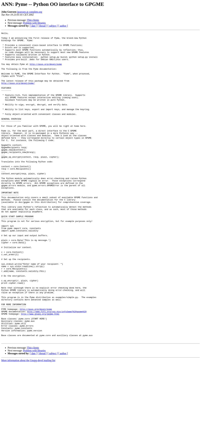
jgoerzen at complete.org (29, 11)
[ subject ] (53, 25)
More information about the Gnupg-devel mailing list (28, 422)
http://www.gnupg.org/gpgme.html (40, 370)
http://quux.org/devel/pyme (46, 70)
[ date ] (33, 25)
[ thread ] (42, 25)
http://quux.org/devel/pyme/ (18, 93)
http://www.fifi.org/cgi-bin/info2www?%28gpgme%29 (56, 367)
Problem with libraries (34, 23)
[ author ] (63, 25)
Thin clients (33, 20)
